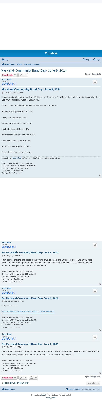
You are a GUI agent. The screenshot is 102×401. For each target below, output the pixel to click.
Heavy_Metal (6, 79)
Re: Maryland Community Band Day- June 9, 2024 (30, 252)
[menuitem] (5, 59)
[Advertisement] (51, 25)
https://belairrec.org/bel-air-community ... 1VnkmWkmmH (28, 311)
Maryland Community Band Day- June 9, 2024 (34, 70)
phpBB (42, 395)
